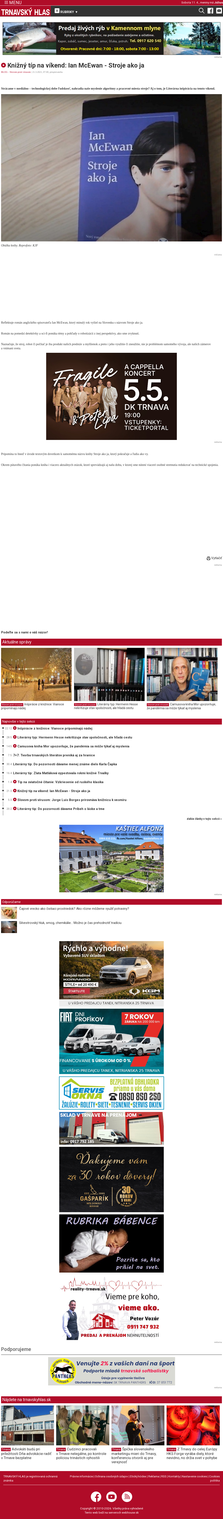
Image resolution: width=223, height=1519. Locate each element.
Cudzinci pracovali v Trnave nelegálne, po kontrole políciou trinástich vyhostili (81, 1453)
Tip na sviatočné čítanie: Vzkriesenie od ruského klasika (58, 782)
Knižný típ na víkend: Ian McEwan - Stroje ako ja (51, 791)
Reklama (153, 1476)
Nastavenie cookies (194, 1476)
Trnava (6, 1449)
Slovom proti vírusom (20, 72)
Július (218, 2)
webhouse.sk (130, 1512)
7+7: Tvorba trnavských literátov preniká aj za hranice (54, 755)
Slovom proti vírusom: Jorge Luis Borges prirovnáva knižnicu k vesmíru (70, 800)
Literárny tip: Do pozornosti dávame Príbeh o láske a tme (59, 809)
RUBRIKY (66, 11)
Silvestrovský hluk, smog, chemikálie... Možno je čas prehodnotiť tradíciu (70, 923)
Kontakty (174, 1476)
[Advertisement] (111, 287)
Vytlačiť (214, 558)
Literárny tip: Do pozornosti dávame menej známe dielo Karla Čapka (65, 764)
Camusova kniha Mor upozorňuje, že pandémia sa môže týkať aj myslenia (181, 706)
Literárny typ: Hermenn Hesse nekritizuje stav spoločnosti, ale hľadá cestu (106, 706)
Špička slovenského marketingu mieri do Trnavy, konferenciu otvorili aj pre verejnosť (134, 1455)
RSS (163, 1476)
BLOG (4, 72)
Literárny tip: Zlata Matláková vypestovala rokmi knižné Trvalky (61, 773)
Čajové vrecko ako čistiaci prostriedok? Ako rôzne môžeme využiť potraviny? (74, 909)
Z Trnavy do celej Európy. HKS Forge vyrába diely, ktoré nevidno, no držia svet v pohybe (192, 1453)
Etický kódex (138, 1476)
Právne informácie (81, 1476)
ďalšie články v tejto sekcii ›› (204, 819)
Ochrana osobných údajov (111, 1476)
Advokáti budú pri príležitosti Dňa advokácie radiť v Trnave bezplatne (26, 1453)
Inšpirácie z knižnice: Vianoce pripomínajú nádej (52, 728)
